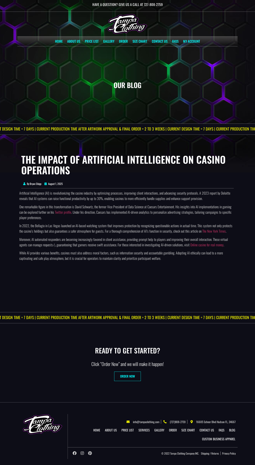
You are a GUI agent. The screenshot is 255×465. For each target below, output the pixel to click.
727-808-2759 (153, 4)
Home (59, 41)
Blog (232, 430)
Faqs (175, 41)
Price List (92, 41)
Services (144, 430)
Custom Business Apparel (218, 439)
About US (73, 41)
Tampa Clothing (177, 453)
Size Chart (140, 41)
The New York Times (214, 231)
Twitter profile (63, 212)
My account (191, 41)
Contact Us (159, 41)
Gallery (108, 41)
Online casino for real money (207, 244)
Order (123, 41)
